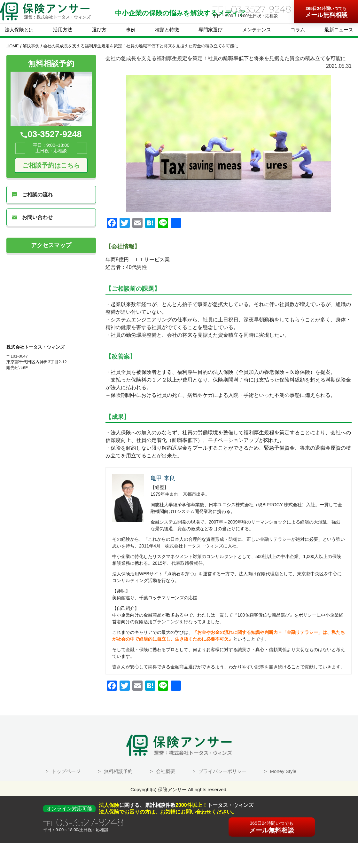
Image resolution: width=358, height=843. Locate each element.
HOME (12, 45)
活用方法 (62, 29)
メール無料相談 (326, 12)
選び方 (99, 29)
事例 (131, 29)
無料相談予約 (118, 771)
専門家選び (210, 29)
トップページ (66, 771)
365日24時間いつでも (326, 8)
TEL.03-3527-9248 (252, 9)
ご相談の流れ (32, 194)
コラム (298, 29)
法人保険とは (19, 29)
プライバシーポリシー (222, 771)
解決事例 (31, 45)
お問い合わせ (32, 217)
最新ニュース (338, 29)
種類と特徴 (167, 29)
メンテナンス (256, 29)
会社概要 (165, 771)
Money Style (283, 771)
